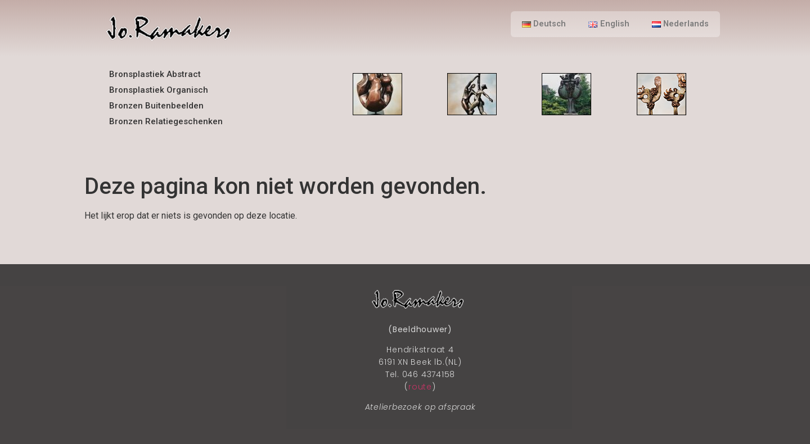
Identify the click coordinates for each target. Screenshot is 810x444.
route (420, 386)
